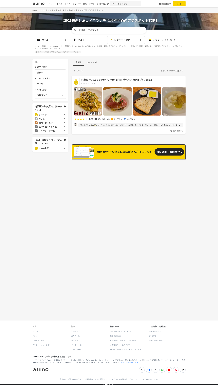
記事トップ (75, 329)
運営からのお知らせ (75, 377)
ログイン (179, 4)
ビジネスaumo (115, 334)
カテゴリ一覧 (76, 347)
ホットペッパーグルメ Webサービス (56, 308)
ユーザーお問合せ (112, 377)
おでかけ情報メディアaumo (120, 329)
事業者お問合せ (155, 329)
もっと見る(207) (171, 164)
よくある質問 (98, 377)
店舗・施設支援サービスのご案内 (123, 338)
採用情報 (88, 377)
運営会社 (63, 377)
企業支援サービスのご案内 (120, 343)
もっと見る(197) (171, 208)
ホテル (60, 4)
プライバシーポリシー (137, 377)
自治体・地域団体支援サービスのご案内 (125, 347)
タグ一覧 (74, 338)
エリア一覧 (75, 334)
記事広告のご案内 (156, 338)
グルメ (68, 4)
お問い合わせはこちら (129, 360)
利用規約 (123, 377)
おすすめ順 (92, 62)
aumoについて (152, 377)
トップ (51, 4)
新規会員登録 (165, 4)
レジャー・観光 (80, 4)
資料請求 (152, 334)
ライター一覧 (76, 343)
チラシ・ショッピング (99, 4)
